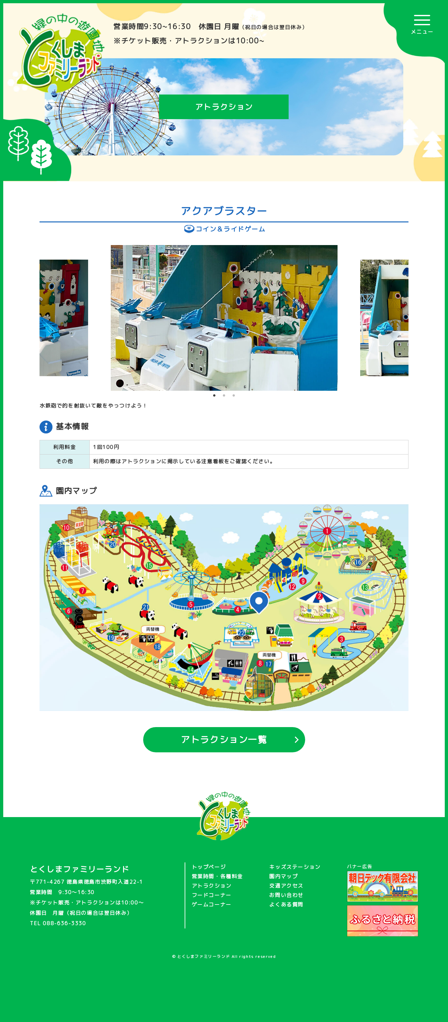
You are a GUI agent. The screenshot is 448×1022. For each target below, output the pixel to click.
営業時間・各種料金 (217, 876)
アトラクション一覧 (224, 739)
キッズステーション (294, 866)
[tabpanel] (224, 318)
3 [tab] (234, 395)
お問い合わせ (286, 895)
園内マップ (283, 876)
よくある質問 (286, 904)
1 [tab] (214, 395)
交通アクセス (286, 885)
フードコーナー (212, 895)
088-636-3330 (64, 923)
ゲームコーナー (212, 904)
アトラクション (212, 885)
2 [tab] (224, 395)
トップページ (209, 866)
